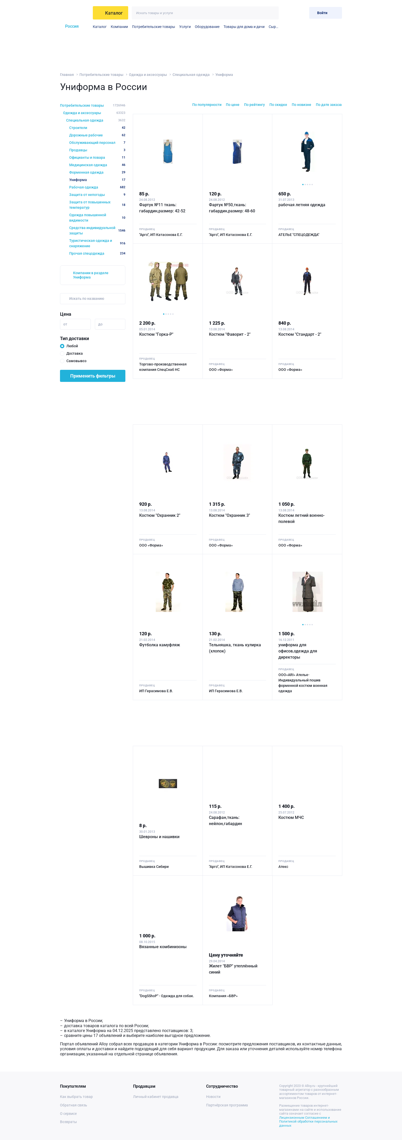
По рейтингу (254, 105)
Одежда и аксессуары (148, 75)
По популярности (207, 105)
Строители (97, 127)
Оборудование (207, 27)
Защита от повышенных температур (97, 205)
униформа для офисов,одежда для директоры (297, 651)
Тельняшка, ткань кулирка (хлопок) (235, 647)
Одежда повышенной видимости (97, 217)
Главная (67, 75)
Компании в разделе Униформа (90, 275)
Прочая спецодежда (97, 253)
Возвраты (68, 1122)
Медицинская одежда (97, 165)
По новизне (301, 105)
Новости (213, 1097)
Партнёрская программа (227, 1105)
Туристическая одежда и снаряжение (97, 243)
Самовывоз (76, 361)
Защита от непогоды (97, 194)
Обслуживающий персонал (97, 142)
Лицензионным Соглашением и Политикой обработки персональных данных (308, 1121)
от (65, 324)
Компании (119, 27)
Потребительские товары (153, 27)
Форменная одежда (97, 172)
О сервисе (68, 1114)
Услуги (185, 27)
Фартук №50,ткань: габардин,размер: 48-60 (232, 207)
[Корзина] (301, 13)
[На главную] (74, 12)
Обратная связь (73, 1105)
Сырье (274, 27)
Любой (72, 346)
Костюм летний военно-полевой (301, 518)
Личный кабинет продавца (155, 1097)
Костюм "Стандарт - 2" (299, 334)
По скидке (278, 105)
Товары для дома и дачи (244, 27)
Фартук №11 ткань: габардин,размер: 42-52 (162, 207)
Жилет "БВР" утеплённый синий (233, 969)
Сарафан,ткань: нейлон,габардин (225, 820)
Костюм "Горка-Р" (156, 334)
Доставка (74, 353)
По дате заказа (329, 105)
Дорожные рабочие (97, 135)
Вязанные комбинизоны (163, 946)
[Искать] (272, 13)
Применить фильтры (92, 376)
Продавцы (97, 150)
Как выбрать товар (76, 1097)
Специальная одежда (191, 75)
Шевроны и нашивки (159, 836)
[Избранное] (288, 12)
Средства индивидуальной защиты (97, 230)
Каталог (100, 27)
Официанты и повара (97, 157)
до (100, 324)
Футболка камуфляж (159, 644)
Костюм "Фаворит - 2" (229, 334)
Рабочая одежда (97, 187)
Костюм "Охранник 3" (229, 515)
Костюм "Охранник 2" (159, 515)
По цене (232, 105)
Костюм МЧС (291, 817)
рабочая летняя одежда (301, 204)
